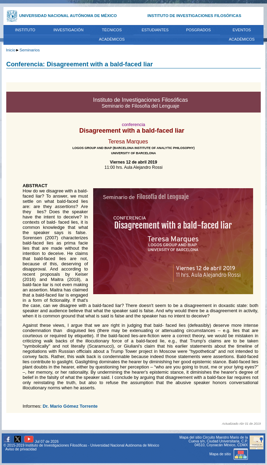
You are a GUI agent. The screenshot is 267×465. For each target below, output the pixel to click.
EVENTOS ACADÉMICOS (241, 35)
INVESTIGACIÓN (69, 30)
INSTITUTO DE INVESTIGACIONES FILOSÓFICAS (194, 16)
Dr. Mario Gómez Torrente (70, 406)
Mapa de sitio (228, 454)
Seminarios (29, 50)
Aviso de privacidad (21, 449)
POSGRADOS (198, 30)
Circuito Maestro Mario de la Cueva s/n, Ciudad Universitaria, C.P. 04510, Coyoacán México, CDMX (218, 441)
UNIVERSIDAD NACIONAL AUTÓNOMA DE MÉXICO (68, 16)
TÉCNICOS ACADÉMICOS (111, 35)
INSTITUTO (25, 30)
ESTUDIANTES (154, 30)
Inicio (10, 50)
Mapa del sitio (190, 437)
